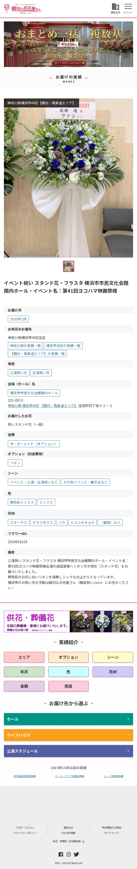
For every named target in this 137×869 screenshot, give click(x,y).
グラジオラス (42, 522)
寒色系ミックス (22, 502)
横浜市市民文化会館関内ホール (34, 392)
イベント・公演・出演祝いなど (34, 482)
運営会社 (68, 827)
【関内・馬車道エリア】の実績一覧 (37, 353)
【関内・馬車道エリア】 (59, 405)
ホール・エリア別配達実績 (69, 776)
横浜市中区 (30, 405)
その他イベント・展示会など (85, 482)
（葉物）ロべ (110, 522)
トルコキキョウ (83, 522)
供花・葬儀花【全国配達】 (68, 841)
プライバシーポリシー (25, 833)
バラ (61, 522)
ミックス (46, 502)
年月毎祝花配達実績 (25, 776)
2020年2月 (18, 319)
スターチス (18, 522)
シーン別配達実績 (113, 776)
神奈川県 (14, 405)
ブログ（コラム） (25, 827)
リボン (15, 462)
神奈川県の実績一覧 (25, 345)
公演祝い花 (18, 372)
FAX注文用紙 (68, 833)
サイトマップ (111, 833)
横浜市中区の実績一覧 (63, 345)
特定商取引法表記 (111, 827)
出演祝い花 (41, 372)
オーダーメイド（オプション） (34, 443)
